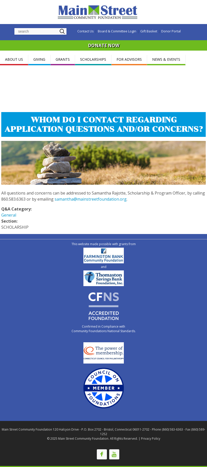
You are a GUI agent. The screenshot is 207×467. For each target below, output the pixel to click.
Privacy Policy (150, 438)
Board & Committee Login (117, 31)
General (8, 215)
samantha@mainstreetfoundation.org (91, 199)
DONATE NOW (103, 45)
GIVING (39, 59)
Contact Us (85, 31)
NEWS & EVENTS (166, 59)
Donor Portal (171, 31)
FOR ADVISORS (129, 59)
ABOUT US (14, 59)
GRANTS (63, 59)
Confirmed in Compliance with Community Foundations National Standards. (104, 328)
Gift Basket (148, 31)
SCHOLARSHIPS (93, 59)
